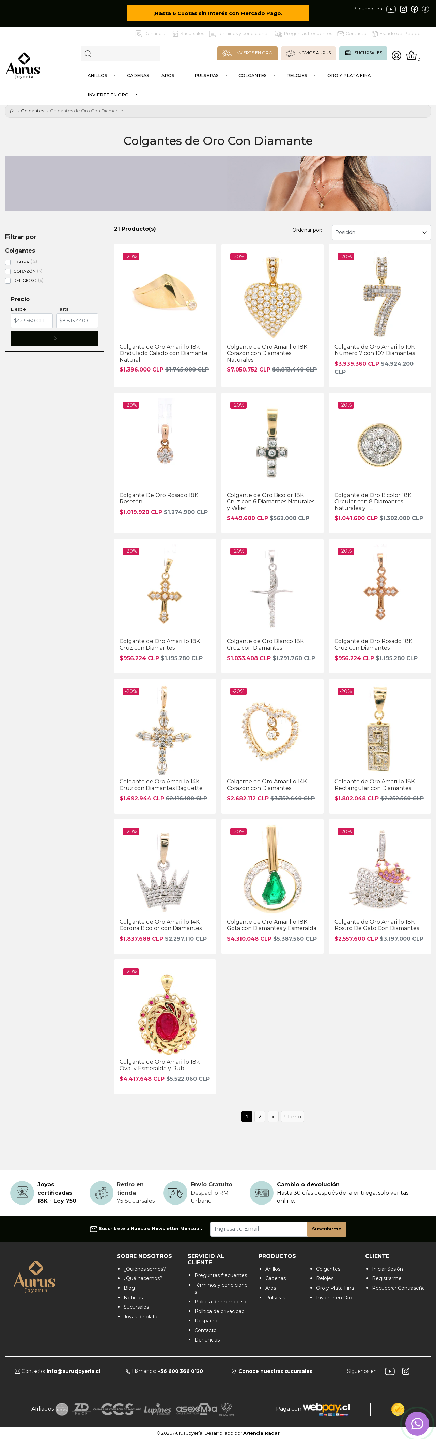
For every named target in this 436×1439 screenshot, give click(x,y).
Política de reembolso (220, 1302)
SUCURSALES (363, 52)
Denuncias (151, 33)
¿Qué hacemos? (143, 1278)
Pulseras (206, 75)
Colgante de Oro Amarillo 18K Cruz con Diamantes (160, 644)
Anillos (97, 75)
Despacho (206, 1321)
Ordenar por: (307, 230)
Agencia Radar (261, 1433)
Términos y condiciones (239, 34)
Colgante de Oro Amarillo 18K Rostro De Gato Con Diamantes (376, 925)
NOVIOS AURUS (308, 53)
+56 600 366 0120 (180, 1371)
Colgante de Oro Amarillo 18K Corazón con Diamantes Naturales (267, 353)
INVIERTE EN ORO (247, 53)
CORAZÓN (24, 271)
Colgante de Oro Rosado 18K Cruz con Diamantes (373, 644)
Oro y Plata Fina (349, 75)
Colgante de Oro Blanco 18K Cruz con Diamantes (265, 644)
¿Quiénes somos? (145, 1269)
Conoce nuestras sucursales (272, 1371)
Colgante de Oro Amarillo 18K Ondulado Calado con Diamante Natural (163, 353)
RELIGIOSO (25, 280)
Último (292, 1117)
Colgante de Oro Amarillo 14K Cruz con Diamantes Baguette (161, 784)
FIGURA (21, 261)
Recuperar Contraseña (398, 1288)
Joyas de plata (140, 1317)
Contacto (352, 33)
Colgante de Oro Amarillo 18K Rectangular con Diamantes (374, 784)
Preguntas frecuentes (303, 34)
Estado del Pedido (396, 34)
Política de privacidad (219, 1311)
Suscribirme (326, 1228)
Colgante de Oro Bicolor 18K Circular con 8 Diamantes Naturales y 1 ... (372, 501)
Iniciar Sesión (387, 1269)
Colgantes (252, 75)
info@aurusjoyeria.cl (73, 1371)
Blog (129, 1288)
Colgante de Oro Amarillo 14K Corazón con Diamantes (267, 784)
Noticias (133, 1297)
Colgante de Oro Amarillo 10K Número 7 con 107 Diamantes (374, 350)
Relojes (296, 75)
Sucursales (188, 34)
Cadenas (138, 75)
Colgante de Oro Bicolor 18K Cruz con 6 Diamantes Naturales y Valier (270, 501)
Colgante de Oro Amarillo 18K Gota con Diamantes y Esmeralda (271, 925)
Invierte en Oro (108, 94)
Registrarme (387, 1278)
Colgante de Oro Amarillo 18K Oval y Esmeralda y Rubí (160, 1065)
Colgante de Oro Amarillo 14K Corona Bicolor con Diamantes (161, 925)
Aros (167, 75)
